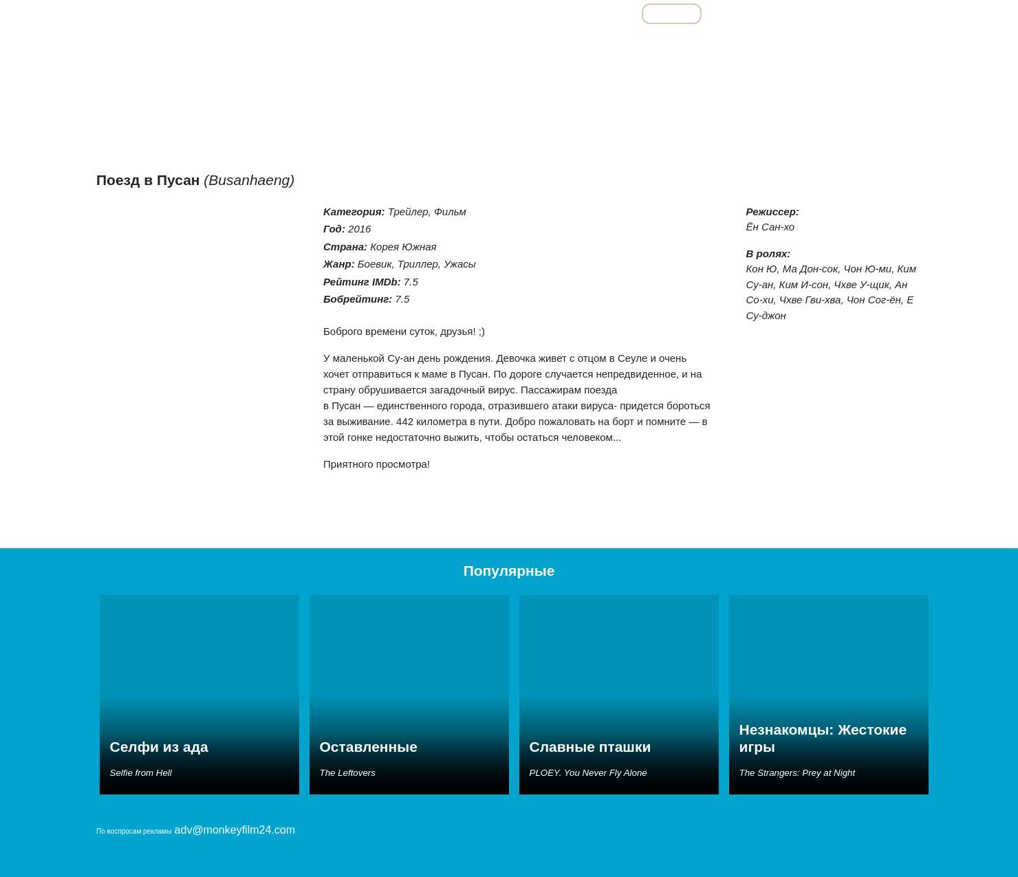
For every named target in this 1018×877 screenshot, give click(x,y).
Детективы (553, 44)
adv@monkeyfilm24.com (235, 830)
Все (609, 14)
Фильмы (671, 14)
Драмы (607, 44)
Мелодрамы (717, 44)
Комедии (657, 44)
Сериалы (845, 14)
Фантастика (889, 44)
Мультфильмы (757, 14)
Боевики (495, 44)
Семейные (780, 44)
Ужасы (834, 44)
